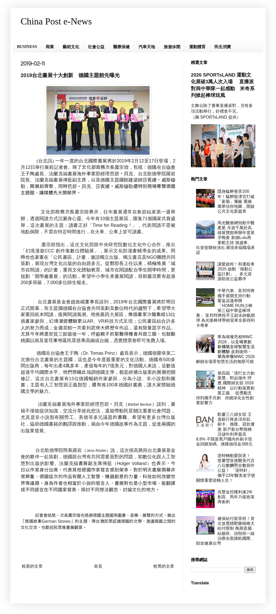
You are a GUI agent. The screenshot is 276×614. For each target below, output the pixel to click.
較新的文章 (32, 566)
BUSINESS (27, 46)
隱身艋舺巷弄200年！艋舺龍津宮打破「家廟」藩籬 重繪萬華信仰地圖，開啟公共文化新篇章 (236, 201)
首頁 (98, 566)
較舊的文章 (163, 566)
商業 (50, 47)
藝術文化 (71, 47)
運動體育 (197, 47)
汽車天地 (147, 47)
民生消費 (222, 47)
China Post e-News (56, 21)
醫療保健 (121, 47)
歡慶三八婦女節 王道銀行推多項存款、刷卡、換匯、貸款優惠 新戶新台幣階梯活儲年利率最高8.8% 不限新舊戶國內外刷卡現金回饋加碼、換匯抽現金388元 (225, 429)
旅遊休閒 (172, 47)
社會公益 (96, 47)
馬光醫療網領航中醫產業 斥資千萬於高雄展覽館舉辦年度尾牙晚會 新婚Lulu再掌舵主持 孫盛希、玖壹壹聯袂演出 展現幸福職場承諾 (225, 238)
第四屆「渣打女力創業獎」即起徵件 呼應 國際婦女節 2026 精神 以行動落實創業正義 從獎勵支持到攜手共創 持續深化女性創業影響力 (225, 388)
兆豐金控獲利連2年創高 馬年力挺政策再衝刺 (236, 497)
